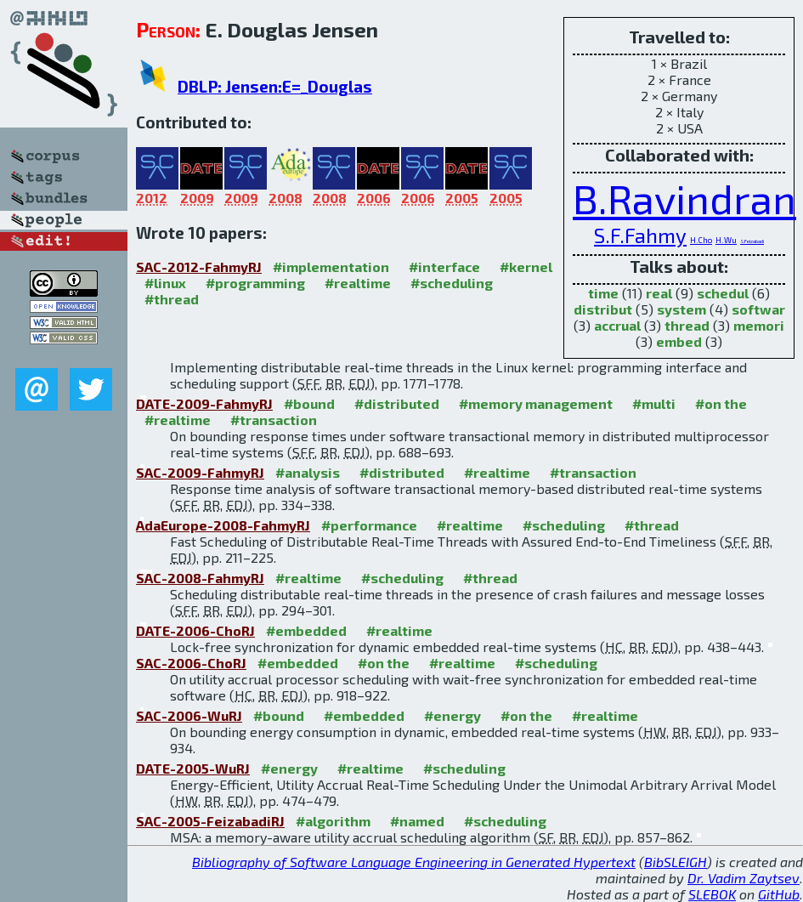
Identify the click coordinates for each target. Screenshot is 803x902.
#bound (309, 403)
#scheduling (451, 283)
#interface (444, 266)
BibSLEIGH (675, 862)
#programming (255, 283)
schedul (723, 293)
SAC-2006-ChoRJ (191, 663)
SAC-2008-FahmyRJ (200, 578)
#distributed (396, 403)
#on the (721, 403)
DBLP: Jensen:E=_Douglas (275, 86)
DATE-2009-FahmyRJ (204, 403)
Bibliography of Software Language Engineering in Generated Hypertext (414, 862)
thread (687, 325)
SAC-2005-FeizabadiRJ (210, 821)
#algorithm (333, 821)
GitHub (779, 894)
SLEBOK (712, 894)
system (681, 309)
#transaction (273, 419)
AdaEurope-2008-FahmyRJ (223, 525)
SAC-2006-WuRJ (189, 715)
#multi (654, 403)
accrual (617, 325)
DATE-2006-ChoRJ (195, 630)
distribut (603, 309)
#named (417, 821)
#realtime (358, 283)
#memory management (536, 403)
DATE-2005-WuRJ (193, 768)
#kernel (526, 266)
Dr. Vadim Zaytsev (743, 878)
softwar (758, 309)
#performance (369, 525)
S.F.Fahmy (640, 235)
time (603, 293)
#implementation (331, 266)
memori (758, 325)
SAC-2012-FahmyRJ (199, 266)
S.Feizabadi (752, 241)
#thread (171, 299)
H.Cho (701, 240)
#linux (165, 283)
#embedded (306, 630)
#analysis (307, 472)
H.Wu (726, 240)
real (659, 293)
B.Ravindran (684, 198)
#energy (452, 715)
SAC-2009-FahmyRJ (200, 472)
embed (679, 341)
